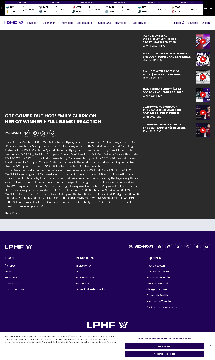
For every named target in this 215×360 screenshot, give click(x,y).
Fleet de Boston (155, 265)
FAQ (78, 271)
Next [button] (205, 8)
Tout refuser (164, 346)
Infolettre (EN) (84, 265)
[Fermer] (210, 345)
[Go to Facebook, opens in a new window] (159, 246)
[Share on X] (44, 133)
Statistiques (141, 23)
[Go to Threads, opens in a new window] (187, 246)
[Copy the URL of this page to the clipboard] (52, 133)
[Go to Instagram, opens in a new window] (168, 246)
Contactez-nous (14, 289)
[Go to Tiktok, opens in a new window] (197, 246)
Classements (86, 23)
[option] (21, 8)
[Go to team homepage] (13, 22)
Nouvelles (122, 23)
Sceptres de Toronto (158, 301)
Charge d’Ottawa (156, 289)
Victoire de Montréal (158, 277)
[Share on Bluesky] (26, 133)
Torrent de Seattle (157, 295)
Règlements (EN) (86, 277)
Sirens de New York (157, 283)
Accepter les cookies (164, 353)
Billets (8, 271)
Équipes (33, 23)
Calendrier (50, 23)
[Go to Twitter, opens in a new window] (178, 246)
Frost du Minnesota (157, 271)
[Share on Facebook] (35, 133)
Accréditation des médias (90, 289)
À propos (10, 265)
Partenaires (82, 283)
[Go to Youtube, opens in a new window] (206, 246)
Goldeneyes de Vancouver (161, 307)
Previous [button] (2, 8)
